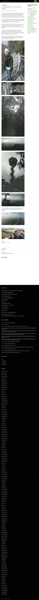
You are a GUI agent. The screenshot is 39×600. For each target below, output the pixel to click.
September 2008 (4, 556)
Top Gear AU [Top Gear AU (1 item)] (29, 31)
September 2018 (4, 376)
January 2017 (4, 398)
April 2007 (3, 583)
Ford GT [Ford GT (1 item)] (36, 12)
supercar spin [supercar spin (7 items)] (34, 29)
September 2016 (4, 403)
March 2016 (3, 409)
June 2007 (3, 579)
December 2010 (4, 514)
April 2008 (3, 563)
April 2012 (3, 485)
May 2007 (3, 581)
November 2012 (4, 478)
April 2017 (3, 394)
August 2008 (4, 557)
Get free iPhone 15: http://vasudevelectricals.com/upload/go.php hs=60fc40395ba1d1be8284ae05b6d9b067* (19, 333)
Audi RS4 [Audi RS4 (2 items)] (29, 8)
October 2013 (4, 458)
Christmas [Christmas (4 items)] (35, 11)
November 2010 (4, 516)
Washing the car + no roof (6, 337)
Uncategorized (4, 5)
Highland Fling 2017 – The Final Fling (7, 305)
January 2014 (4, 452)
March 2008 (3, 565)
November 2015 (4, 416)
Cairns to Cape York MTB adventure (7, 297)
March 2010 (3, 528)
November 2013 (4, 456)
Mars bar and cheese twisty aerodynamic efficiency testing (11, 339)
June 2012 (3, 483)
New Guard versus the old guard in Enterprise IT (9, 312)
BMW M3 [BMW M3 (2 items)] (34, 10)
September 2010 (4, 519)
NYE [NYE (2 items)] (34, 23)
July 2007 (3, 577)
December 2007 (4, 568)
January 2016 (4, 412)
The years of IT (6, 324)
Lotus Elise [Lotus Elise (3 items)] (34, 18)
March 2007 (3, 585)
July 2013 (3, 463)
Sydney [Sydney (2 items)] (29, 30)
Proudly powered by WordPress (6, 598)
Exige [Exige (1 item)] (34, 12)
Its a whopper (4, 301)
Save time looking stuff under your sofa (8, 314)
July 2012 (3, 481)
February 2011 (4, 510)
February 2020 (4, 374)
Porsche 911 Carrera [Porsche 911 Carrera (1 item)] (30, 24)
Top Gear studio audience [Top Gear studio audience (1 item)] (34, 31)
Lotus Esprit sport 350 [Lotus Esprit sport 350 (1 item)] (30, 20)
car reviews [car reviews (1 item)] (29, 11)
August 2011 (4, 499)
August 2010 (4, 521)
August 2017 (4, 389)
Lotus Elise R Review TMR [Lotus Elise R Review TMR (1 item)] (31, 19)
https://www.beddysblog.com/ (6, 347)
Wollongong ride (4, 310)
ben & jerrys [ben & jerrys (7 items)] (30, 10)
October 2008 (4, 554)
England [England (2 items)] (32, 12)
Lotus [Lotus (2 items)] (31, 18)
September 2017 (4, 387)
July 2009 (3, 541)
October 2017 (4, 385)
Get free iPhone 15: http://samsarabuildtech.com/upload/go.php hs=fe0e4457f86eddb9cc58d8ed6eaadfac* (18, 336)
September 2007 (4, 574)
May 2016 (3, 405)
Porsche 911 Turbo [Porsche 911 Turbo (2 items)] (31, 25)
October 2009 (4, 536)
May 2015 (3, 423)
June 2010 (3, 525)
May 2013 (3, 467)
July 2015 (3, 420)
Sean (2, 324)
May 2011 (3, 505)
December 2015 (4, 414)
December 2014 (4, 432)
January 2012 (4, 490)
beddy (9, 10)
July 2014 (3, 441)
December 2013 (4, 454)
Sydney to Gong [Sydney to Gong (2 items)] (32, 30)
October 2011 (4, 496)
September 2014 (4, 438)
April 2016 (3, 407)
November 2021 (4, 371)
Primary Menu (38, 1)
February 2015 (4, 429)
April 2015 (3, 425)
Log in (2, 359)
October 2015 (4, 418)
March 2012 (3, 487)
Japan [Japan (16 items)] (32, 15)
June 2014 (3, 443)
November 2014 (4, 434)
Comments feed (4, 362)
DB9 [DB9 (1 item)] (28, 12)
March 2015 (3, 427)
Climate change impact (5, 308)
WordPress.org (4, 364)
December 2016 (4, 400)
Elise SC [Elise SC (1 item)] (30, 12)
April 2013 (3, 469)
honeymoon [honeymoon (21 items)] (32, 14)
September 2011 (4, 498)
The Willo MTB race (5, 299)
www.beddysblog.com (6, 1)
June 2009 (3, 543)
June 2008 (3, 559)
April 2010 (3, 527)
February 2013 (4, 472)
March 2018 (3, 380)
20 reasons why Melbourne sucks (10, 322)
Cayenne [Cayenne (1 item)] (31, 11)
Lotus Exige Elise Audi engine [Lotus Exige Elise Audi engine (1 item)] (31, 22)
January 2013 (4, 474)
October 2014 (4, 436)
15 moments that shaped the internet (7, 292)
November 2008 (4, 552)
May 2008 (3, 561)
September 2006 (4, 594)
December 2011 (4, 492)
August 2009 (4, 539)
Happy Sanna (13, 249)
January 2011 (4, 512)
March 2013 (3, 470)
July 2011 (3, 501)
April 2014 (3, 447)
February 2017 (4, 396)
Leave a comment (14, 10)
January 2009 (4, 550)
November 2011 (4, 494)
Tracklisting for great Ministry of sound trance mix (9, 294)
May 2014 (3, 445)
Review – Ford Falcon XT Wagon (14, 341)
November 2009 (4, 534)
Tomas (3, 350)
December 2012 (4, 476)
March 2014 (3, 449)
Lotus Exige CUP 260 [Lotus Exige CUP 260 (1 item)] (30, 21)
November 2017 (4, 383)
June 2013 (3, 465)
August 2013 (4, 461)
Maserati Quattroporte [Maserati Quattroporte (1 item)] (30, 23)
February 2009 (4, 548)
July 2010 (3, 523)
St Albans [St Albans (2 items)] (29, 29)
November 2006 (4, 590)
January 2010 (4, 530)
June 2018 (3, 378)
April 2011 (3, 507)
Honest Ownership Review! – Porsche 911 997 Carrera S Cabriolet (12, 290)
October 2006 (4, 592)
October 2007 (4, 572)
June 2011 (3, 503)
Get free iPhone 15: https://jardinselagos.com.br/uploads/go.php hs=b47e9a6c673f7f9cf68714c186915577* (18, 330)
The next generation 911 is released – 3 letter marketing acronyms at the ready (17, 350)
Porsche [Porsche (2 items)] (36, 23)
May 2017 (3, 392)
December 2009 (4, 532)
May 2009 (3, 545)
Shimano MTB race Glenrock (6, 303)
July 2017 (3, 391)
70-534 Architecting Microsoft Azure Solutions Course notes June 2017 (13, 334)
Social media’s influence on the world (13, 252)
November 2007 (4, 570)
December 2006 (4, 588)
